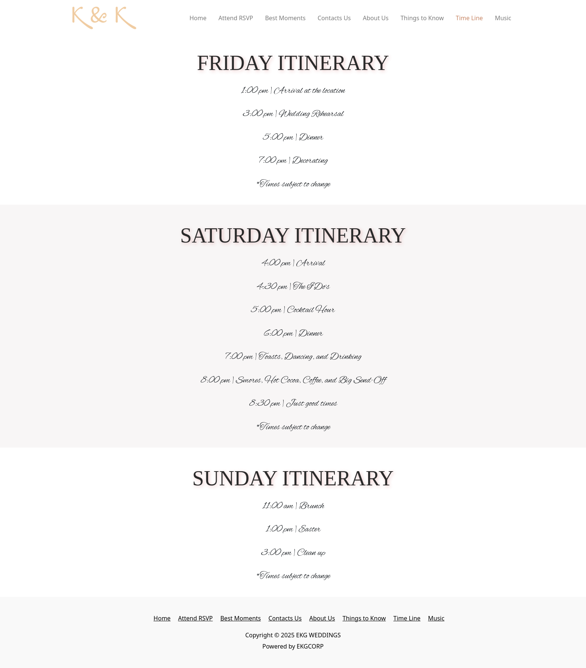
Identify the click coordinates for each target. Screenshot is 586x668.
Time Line (469, 18)
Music (503, 18)
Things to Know (422, 18)
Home (198, 18)
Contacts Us (334, 18)
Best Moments (285, 18)
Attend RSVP (235, 18)
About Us (376, 18)
